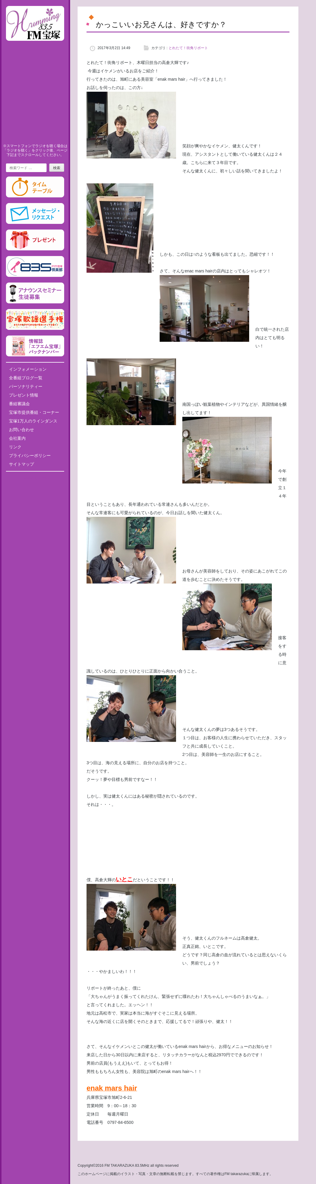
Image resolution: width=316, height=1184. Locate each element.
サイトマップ (21, 464)
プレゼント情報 (23, 395)
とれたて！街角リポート (188, 48)
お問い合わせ (21, 429)
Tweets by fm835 (35, 478)
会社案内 (17, 438)
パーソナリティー (25, 386)
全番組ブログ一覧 (25, 377)
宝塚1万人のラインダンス (33, 421)
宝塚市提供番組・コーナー (34, 412)
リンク (15, 446)
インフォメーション (28, 369)
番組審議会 (19, 403)
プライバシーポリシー (30, 455)
